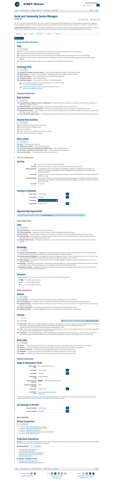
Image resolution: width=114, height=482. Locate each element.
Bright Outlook (83, 19)
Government (41, 393)
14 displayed (23, 250)
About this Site (81, 475)
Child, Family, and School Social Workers (36, 427)
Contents (18, 38)
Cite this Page (60, 475)
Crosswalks (55, 10)
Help (16, 10)
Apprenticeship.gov (47, 215)
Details (25, 34)
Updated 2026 (95, 19)
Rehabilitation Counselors (32, 433)
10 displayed (23, 343)
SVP (32, 183)
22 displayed (23, 122)
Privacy (86, 475)
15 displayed (23, 70)
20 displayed (23, 228)
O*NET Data (47, 10)
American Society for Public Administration (30, 454)
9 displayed (36, 446)
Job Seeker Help (25, 475)
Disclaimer (91, 475)
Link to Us (53, 475)
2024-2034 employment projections (50, 396)
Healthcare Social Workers (33, 430)
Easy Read (39, 34)
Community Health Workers (33, 428)
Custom (32, 34)
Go (98, 5)
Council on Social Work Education (28, 461)
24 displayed (23, 142)
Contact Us (32, 475)
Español (57, 34)
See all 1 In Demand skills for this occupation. (33, 88)
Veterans (48, 34)
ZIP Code (41, 197)
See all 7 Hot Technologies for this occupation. (33, 84)
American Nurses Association (27, 451)
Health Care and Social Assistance (47, 392)
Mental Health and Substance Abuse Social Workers (39, 432)
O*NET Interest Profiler (91, 321)
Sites (96, 10)
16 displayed (23, 49)
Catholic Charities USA (25, 456)
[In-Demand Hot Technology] (63, 76)
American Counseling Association (28, 449)
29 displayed (23, 100)
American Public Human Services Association (31, 452)
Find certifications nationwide (48, 200)
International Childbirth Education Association (31, 462)
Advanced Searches (36, 10)
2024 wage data (35, 396)
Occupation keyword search (91, 3)
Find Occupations (24, 10)
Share (91, 10)
